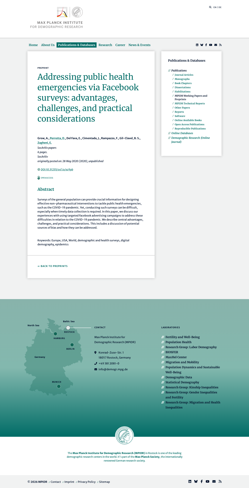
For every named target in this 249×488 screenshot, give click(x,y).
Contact (56, 481)
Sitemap (104, 481)
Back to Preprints (54, 266)
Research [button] (105, 45)
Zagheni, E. (44, 142)
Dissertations (183, 87)
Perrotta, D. (57, 138)
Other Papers (182, 107)
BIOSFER (171, 352)
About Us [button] (48, 45)
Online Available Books (188, 120)
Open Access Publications (189, 124)
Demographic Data (178, 377)
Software (180, 116)
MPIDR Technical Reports (190, 103)
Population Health (178, 342)
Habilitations (182, 91)
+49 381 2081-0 (109, 363)
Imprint (69, 481)
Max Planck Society (147, 456)
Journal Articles (184, 74)
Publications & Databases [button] (76, 45)
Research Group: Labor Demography (191, 347)
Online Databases (182, 133)
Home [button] (33, 45)
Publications (179, 70)
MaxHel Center (176, 357)
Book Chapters (183, 83)
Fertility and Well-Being (182, 337)
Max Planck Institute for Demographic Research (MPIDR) (109, 453)
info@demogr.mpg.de (113, 369)
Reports (179, 111)
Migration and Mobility (182, 362)
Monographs (182, 79)
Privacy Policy (87, 481)
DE (220, 7)
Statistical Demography (182, 382)
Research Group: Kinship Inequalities (191, 387)
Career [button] (120, 45)
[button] (210, 7)
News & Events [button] (139, 45)
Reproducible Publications (190, 128)
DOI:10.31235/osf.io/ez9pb (57, 169)
